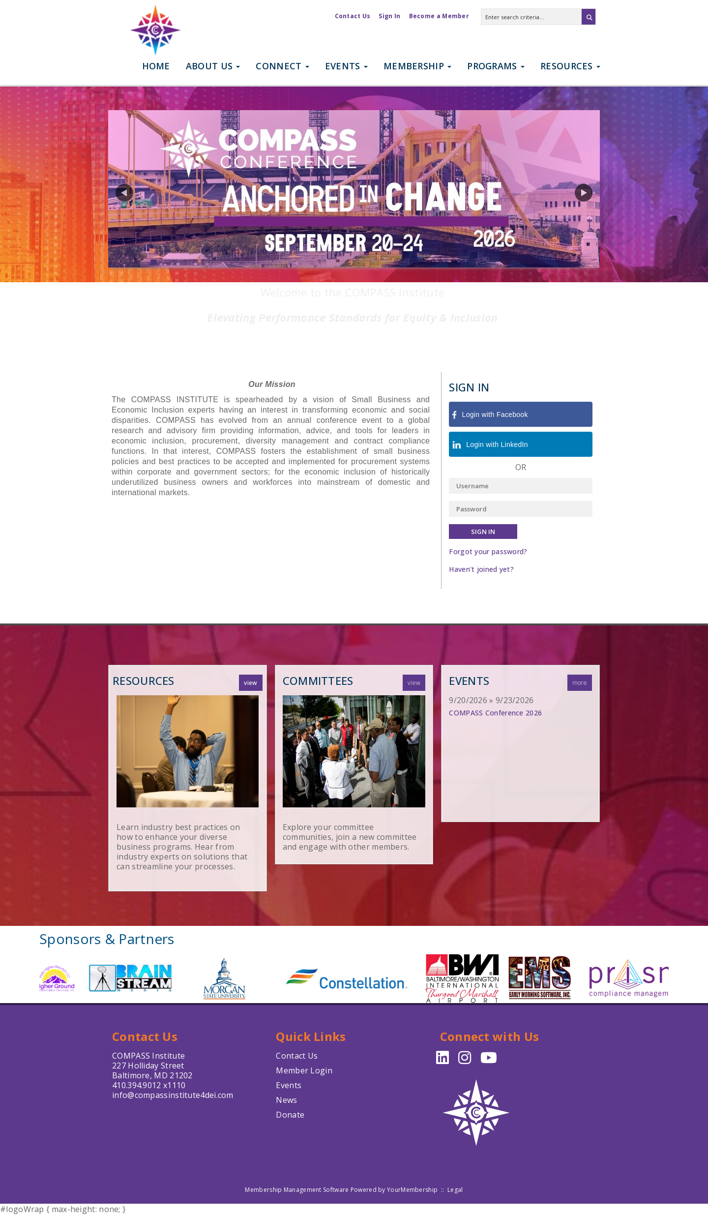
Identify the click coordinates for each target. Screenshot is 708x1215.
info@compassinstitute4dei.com (173, 1095)
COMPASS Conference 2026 (495, 712)
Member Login (304, 1070)
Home (156, 66)
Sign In (389, 16)
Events (346, 66)
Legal (455, 1189)
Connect (282, 66)
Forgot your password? (488, 551)
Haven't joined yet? (481, 569)
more (579, 683)
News (286, 1100)
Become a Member (439, 16)
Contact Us (353, 16)
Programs (496, 66)
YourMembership (412, 1189)
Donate (290, 1114)
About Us (213, 66)
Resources (570, 66)
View (250, 683)
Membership (417, 66)
